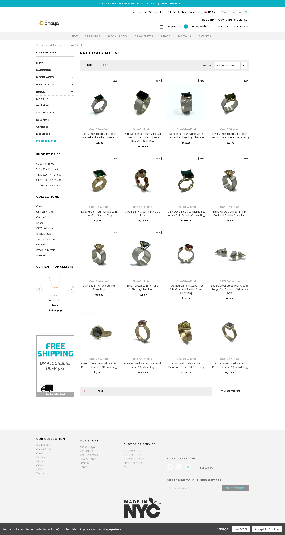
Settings (222, 529)
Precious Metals (45, 250)
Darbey (40, 495)
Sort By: (207, 65)
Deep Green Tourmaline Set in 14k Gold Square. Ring (99, 213)
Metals (184, 36)
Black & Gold (43, 233)
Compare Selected (231, 391)
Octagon (41, 244)
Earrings (92, 36)
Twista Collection (46, 239)
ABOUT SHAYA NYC (172, 3)
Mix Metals (43, 133)
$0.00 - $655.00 (45, 163)
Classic (40, 206)
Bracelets (144, 36)
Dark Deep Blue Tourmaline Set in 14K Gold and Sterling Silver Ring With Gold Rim (142, 137)
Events (205, 36)
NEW (74, 36)
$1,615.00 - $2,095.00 (48, 180)
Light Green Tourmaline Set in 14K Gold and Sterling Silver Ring (230, 135)
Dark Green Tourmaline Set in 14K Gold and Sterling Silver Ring (99, 135)
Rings (166, 36)
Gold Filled (42, 105)
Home (40, 45)
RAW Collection (45, 228)
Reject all (241, 529)
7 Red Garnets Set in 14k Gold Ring (142, 213)
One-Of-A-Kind (44, 211)
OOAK (39, 503)
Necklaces (117, 36)
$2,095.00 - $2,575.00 (48, 185)
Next (101, 391)
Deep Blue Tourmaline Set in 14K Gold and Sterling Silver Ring (186, 135)
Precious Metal (72, 45)
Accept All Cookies (267, 529)
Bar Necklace (55, 300)
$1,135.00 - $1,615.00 (48, 174)
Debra (39, 222)
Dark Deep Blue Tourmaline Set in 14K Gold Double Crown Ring (186, 213)
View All (41, 255)
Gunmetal (42, 126)
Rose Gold (42, 119)
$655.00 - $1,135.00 (47, 169)
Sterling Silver (45, 112)
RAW (39, 507)
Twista (40, 511)
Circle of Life (43, 217)
